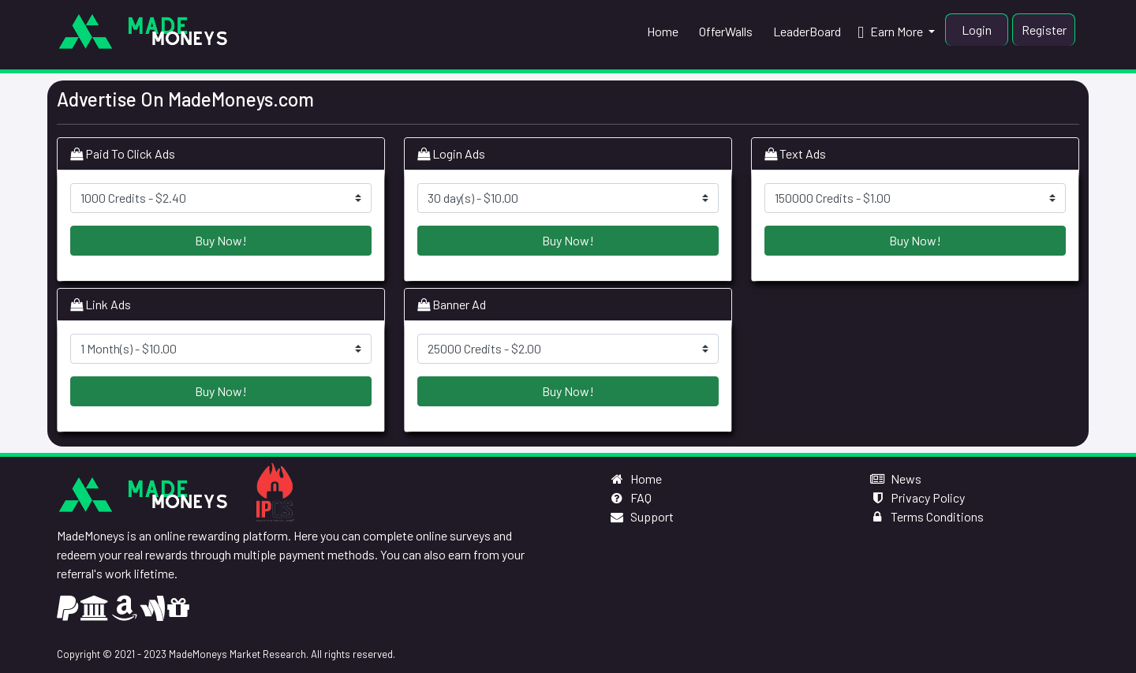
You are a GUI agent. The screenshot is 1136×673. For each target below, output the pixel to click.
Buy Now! (221, 240)
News (895, 478)
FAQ (630, 497)
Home (635, 478)
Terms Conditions (926, 516)
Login (977, 29)
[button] (896, 31)
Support (641, 516)
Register (1044, 29)
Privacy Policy (917, 497)
